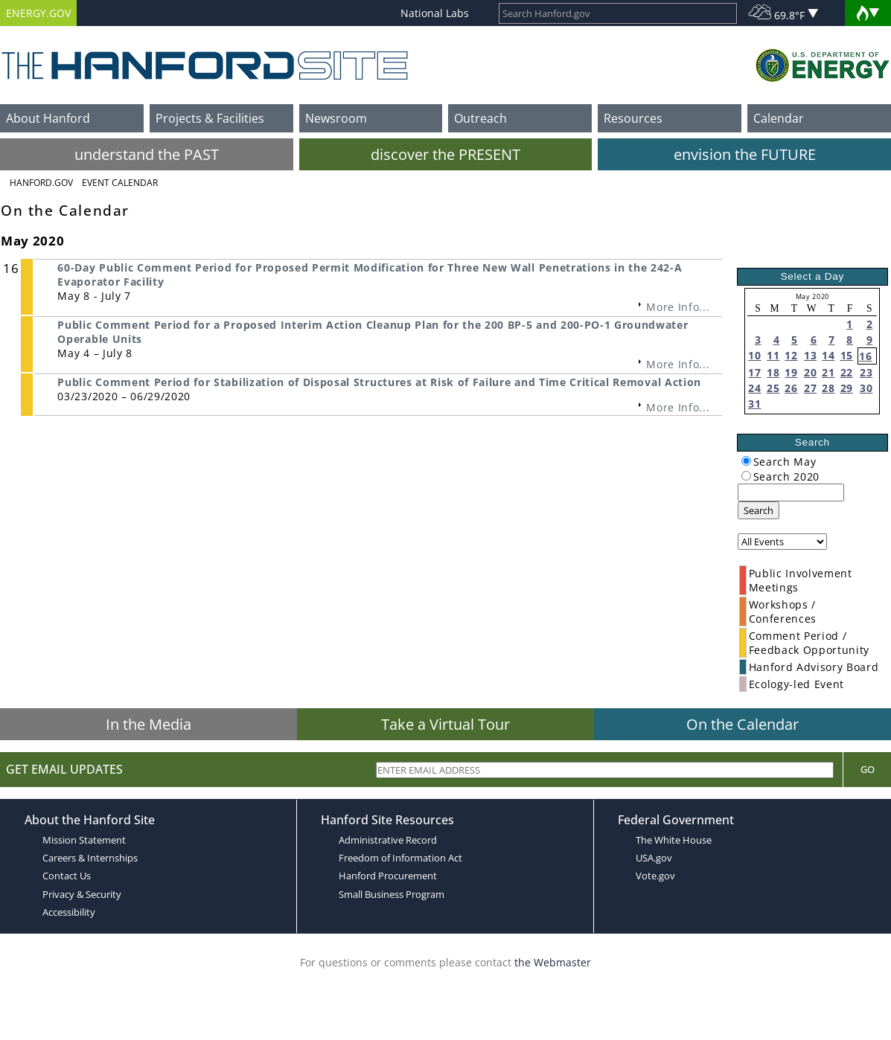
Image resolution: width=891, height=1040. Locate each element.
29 (846, 388)
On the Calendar (742, 724)
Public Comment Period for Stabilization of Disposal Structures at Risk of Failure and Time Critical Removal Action (379, 382)
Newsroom (336, 118)
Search (758, 510)
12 (791, 355)
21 (828, 372)
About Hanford (48, 118)
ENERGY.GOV (38, 13)
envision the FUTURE (745, 154)
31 (754, 404)
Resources (633, 118)
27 (810, 388)
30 (866, 388)
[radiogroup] (746, 461)
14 (828, 355)
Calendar (778, 118)
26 (791, 388)
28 (828, 388)
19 (791, 372)
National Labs (434, 13)
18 (773, 372)
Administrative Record (388, 840)
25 (773, 388)
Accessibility (68, 912)
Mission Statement (84, 840)
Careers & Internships (90, 857)
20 (810, 372)
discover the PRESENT (445, 154)
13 (810, 355)
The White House (674, 840)
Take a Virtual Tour (445, 724)
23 (866, 372)
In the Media (148, 724)
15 (846, 355)
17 (754, 372)
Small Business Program (391, 894)
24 (754, 388)
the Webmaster (552, 962)
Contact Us (66, 875)
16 (865, 356)
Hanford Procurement (388, 875)
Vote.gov (655, 875)
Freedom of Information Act (400, 857)
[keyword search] (791, 492)
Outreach (480, 118)
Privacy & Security (81, 894)
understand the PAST (146, 154)
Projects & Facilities (210, 118)
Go (867, 769)
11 (773, 355)
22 (846, 372)
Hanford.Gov (41, 182)
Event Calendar (120, 182)
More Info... (677, 307)
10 (754, 355)
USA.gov (654, 857)
